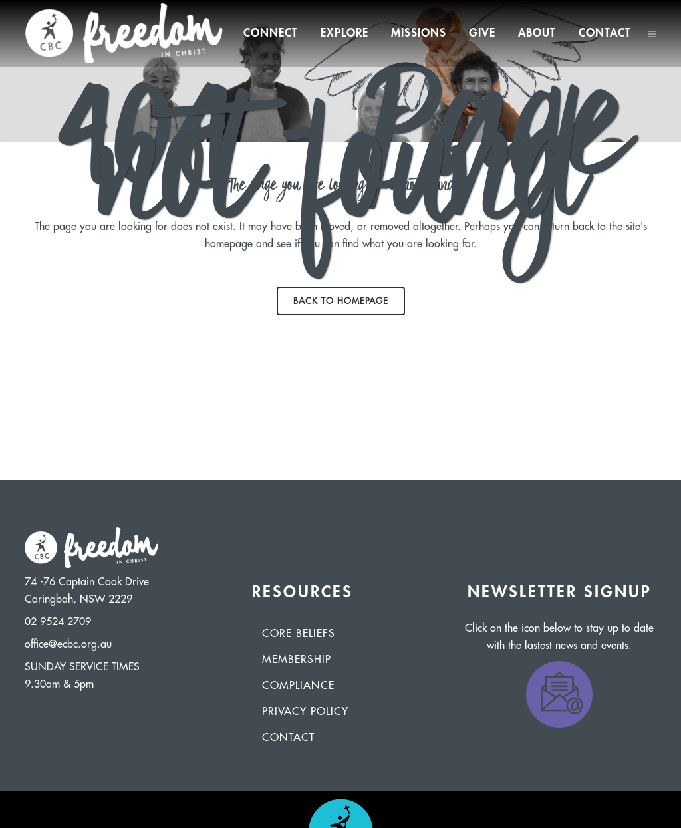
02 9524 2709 (58, 622)
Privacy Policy (305, 711)
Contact (288, 737)
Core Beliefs (298, 633)
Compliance (298, 685)
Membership (296, 659)
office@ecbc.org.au (68, 644)
